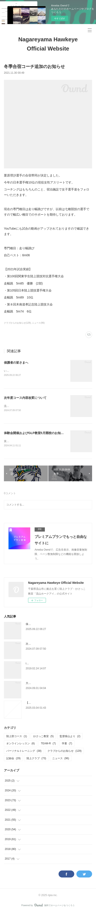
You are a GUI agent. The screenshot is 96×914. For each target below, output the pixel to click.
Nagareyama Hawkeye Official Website (48, 44)
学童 (67, 744)
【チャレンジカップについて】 (44, 703)
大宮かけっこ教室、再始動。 (43, 684)
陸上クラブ (36, 759)
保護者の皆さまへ (16, 362)
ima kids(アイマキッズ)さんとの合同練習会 (51, 664)
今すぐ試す (59, 18)
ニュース (60, 759)
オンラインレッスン (20, 744)
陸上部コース (16, 737)
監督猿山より (70, 737)
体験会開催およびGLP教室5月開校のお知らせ (35, 433)
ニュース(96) (38, 323)
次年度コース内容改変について (25, 398)
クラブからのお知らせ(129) (17, 323)
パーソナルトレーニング (23, 751)
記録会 (13, 759)
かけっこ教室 (43, 737)
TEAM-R (48, 744)
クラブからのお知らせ (64, 751)
